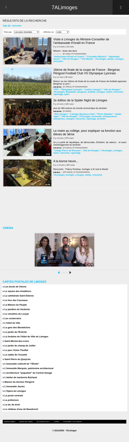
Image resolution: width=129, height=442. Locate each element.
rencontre (118, 59)
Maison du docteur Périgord (18, 382)
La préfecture (10, 400)
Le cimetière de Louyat (15, 314)
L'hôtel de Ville (11, 323)
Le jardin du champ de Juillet (19, 345)
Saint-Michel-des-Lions (15, 341)
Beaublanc (70, 92)
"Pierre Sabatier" (103, 114)
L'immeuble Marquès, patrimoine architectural (27, 368)
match (107, 92)
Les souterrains (12, 318)
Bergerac (81, 92)
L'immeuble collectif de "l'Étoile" (20, 364)
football (90, 92)
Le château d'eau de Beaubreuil (20, 409)
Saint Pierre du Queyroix (16, 359)
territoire (87, 119)
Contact (54, 421)
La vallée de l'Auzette (15, 354)
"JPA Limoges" (60, 114)
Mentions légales (9, 421)
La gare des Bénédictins (16, 327)
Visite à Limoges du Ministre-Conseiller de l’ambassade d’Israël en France (81, 41)
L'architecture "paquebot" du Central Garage (27, 373)
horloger (69, 175)
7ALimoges (64, 7)
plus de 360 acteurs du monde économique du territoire (80, 108)
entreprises (114, 116)
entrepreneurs (101, 116)
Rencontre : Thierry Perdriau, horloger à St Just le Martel (80, 169)
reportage (57, 94)
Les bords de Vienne (14, 286)
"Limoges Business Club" (81, 114)
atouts (101, 59)
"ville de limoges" (61, 59)
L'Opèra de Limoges (14, 391)
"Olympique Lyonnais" (71, 89)
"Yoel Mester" (77, 59)
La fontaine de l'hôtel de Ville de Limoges (25, 336)
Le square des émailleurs (17, 291)
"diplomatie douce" (115, 56)
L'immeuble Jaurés (13, 386)
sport (66, 94)
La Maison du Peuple (14, 305)
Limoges (109, 59)
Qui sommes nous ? (41, 421)
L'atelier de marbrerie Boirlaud (19, 377)
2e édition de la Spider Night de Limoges (80, 100)
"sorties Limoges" (91, 89)
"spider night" (118, 114)
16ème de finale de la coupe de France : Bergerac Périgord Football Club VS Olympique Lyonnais (86, 71)
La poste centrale (13, 395)
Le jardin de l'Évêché (14, 332)
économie (88, 116)
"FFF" (56, 89)
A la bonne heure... (66, 161)
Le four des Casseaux (15, 300)
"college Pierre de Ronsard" (66, 150)
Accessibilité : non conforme (69, 421)
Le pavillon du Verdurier (16, 309)
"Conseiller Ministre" (95, 56)
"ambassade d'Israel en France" (68, 56)
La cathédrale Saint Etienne (18, 295)
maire (56, 153)
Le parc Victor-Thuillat (15, 350)
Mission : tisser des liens (65, 51)
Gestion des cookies (25, 421)
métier (87, 175)
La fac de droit (11, 404)
